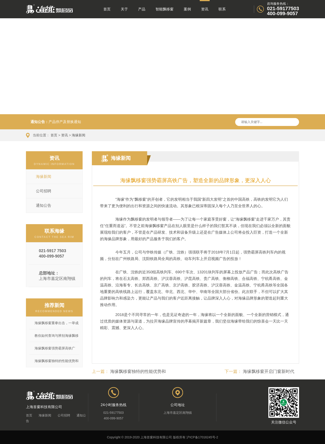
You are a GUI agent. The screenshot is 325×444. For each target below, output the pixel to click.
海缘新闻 (78, 135)
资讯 (204, 5)
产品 (141, 9)
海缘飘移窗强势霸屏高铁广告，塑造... (55, 350)
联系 (222, 9)
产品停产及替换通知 (65, 122)
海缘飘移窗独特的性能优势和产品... (57, 363)
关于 (124, 9)
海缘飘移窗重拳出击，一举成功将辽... (57, 325)
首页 (107, 9)
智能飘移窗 (165, 9)
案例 (187, 9)
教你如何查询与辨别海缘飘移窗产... (57, 338)
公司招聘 (64, 415)
